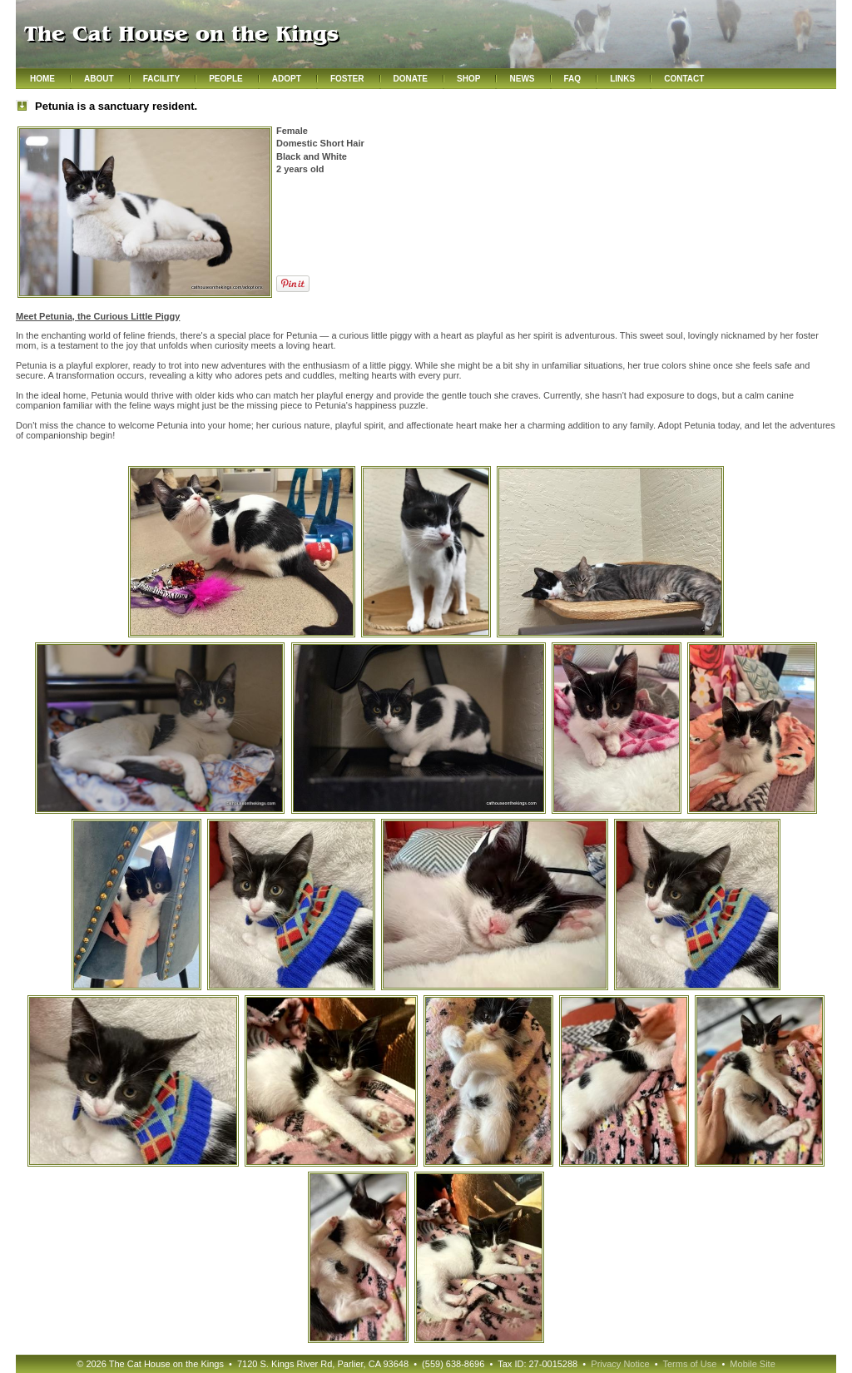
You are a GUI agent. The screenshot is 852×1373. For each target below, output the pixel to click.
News (521, 78)
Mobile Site (752, 1364)
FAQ (573, 78)
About (99, 78)
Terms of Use (689, 1364)
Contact (684, 78)
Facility (161, 78)
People (226, 78)
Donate (411, 78)
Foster (347, 78)
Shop (468, 78)
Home (42, 78)
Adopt (286, 78)
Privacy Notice (620, 1364)
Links (622, 78)
